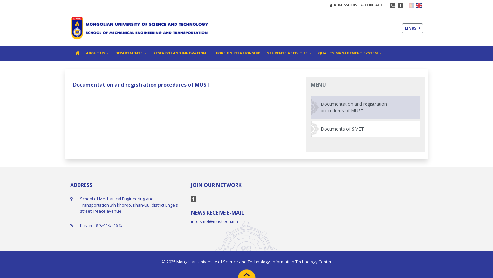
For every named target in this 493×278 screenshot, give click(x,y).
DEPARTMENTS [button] (129, 53)
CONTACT (372, 5)
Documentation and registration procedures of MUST (354, 107)
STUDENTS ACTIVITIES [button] (288, 53)
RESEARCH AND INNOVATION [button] (180, 53)
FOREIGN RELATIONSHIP (238, 53)
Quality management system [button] (348, 53)
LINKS (412, 28)
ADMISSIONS (343, 5)
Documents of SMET (342, 129)
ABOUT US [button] (96, 53)
